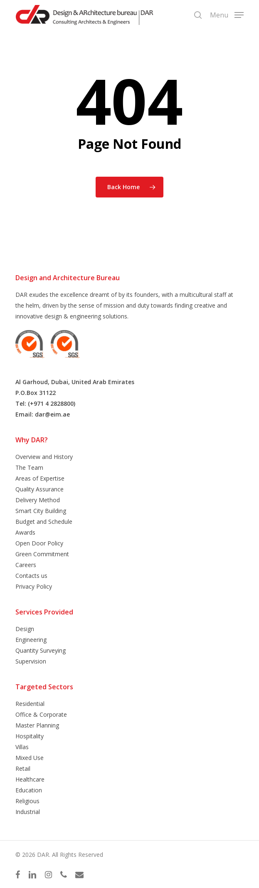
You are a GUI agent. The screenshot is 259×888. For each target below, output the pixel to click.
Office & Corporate (41, 714)
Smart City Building (40, 511)
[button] (227, 14)
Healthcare (29, 779)
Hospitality (29, 736)
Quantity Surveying (40, 650)
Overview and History (44, 457)
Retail (22, 768)
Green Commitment (42, 554)
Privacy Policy (33, 586)
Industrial (27, 812)
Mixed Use (29, 758)
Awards (25, 532)
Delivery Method (37, 500)
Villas (22, 747)
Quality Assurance (39, 489)
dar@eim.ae (52, 414)
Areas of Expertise (39, 478)
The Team (29, 467)
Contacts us (31, 576)
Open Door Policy (39, 543)
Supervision (30, 661)
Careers (25, 565)
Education (28, 790)
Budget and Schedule (43, 521)
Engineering (31, 640)
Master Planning (37, 725)
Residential (29, 704)
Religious (27, 801)
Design (24, 629)
